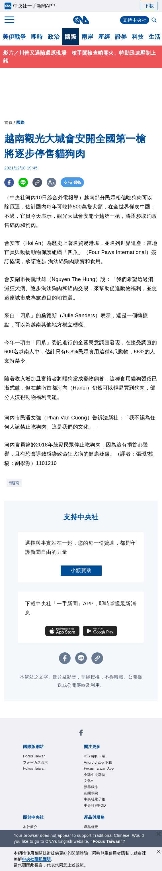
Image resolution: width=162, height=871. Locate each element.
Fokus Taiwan (34, 768)
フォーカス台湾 (35, 763)
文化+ (88, 781)
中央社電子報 (94, 799)
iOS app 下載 (95, 756)
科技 (137, 37)
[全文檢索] (154, 20)
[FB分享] (9, 182)
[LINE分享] (24, 182)
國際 (70, 37)
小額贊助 (81, 570)
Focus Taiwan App (99, 768)
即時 (37, 37)
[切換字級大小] (53, 182)
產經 (104, 37)
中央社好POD (95, 806)
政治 (54, 37)
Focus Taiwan (34, 756)
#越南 (14, 482)
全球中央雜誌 (94, 775)
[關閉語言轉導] (159, 835)
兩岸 (87, 37)
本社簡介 (30, 827)
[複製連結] (38, 182)
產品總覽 (91, 827)
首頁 (8, 122)
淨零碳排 (91, 787)
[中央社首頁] (81, 20)
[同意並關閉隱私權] (159, 852)
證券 (121, 37)
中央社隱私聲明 (36, 859)
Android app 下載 (98, 763)
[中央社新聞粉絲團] (81, 733)
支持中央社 (135, 20)
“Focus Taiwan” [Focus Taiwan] (107, 841)
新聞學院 (91, 793)
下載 (149, 5)
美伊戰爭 (14, 37)
